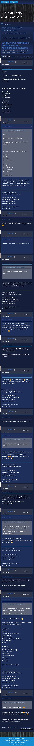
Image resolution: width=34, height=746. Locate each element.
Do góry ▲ (23, 738)
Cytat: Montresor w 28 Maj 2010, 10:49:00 (15, 440)
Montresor (11, 62)
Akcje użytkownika (26, 57)
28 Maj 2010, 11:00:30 (7, 435)
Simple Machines (21, 742)
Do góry (4, 727)
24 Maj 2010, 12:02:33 (7, 68)
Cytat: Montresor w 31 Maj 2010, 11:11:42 (15, 604)
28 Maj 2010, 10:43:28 (7, 376)
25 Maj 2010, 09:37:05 (7, 319)
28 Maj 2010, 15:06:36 (7, 517)
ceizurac (10, 120)
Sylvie (24, 33)
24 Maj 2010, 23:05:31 (7, 239)
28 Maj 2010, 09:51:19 (7, 345)
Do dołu (4, 56)
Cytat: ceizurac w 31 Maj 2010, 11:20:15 (14, 703)
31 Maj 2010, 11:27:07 (7, 698)
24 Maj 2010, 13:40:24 (7, 126)
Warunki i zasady (16, 738)
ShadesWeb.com (21, 744)
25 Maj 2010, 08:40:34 (7, 263)
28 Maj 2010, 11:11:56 (7, 492)
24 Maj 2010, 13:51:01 (7, 219)
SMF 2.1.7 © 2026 (13, 742)
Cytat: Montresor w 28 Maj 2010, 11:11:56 (15, 522)
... (16, 56)
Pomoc (10, 738)
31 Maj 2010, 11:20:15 (7, 599)
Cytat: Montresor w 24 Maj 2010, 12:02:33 (15, 130)
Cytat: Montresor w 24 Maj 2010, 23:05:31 (15, 267)
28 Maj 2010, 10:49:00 (7, 417)
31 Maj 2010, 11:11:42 (7, 576)
